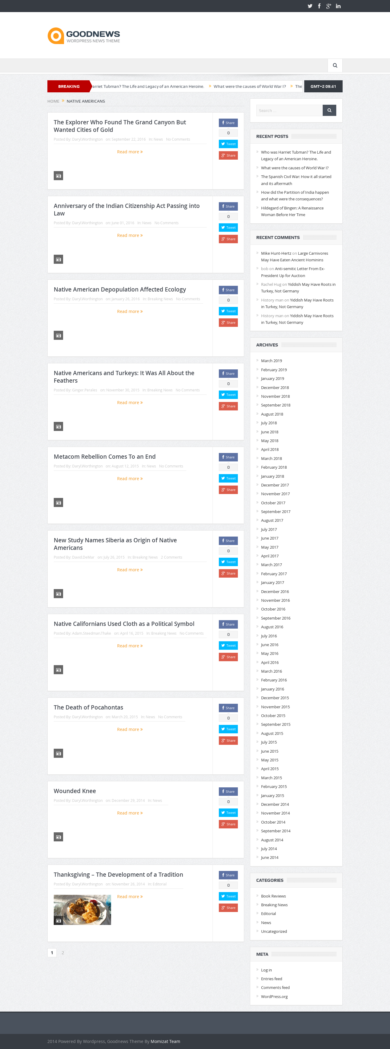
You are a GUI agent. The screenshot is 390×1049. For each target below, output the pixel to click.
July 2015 (269, 742)
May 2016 (269, 653)
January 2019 (272, 378)
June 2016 (269, 644)
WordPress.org (274, 996)
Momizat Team (165, 1041)
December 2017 (275, 485)
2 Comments (171, 557)
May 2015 (269, 760)
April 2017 (270, 556)
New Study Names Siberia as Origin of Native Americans (115, 544)
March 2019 (271, 360)
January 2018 (272, 476)
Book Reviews (273, 896)
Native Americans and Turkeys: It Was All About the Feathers (124, 376)
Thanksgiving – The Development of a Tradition (118, 874)
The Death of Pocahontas (88, 707)
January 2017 (272, 582)
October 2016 (273, 609)
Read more (130, 152)
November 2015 (275, 706)
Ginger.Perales (84, 389)
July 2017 (269, 529)
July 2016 (269, 636)
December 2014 (275, 804)
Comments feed (275, 987)
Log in (266, 970)
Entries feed (271, 978)
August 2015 (272, 733)
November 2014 (275, 813)
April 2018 (270, 449)
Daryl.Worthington (87, 139)
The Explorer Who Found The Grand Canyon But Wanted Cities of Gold (120, 126)
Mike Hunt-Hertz (276, 253)
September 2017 (275, 511)
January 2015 (272, 795)
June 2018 (269, 432)
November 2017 (275, 493)
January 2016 (272, 689)
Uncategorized (274, 931)
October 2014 (273, 822)
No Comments (178, 139)
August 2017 (272, 520)
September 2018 (275, 405)
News (158, 139)
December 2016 (275, 591)
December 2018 (275, 387)
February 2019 (274, 369)
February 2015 (274, 786)
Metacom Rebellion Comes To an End (105, 457)
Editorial (160, 884)
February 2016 (274, 680)
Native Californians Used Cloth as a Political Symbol (124, 624)
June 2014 (269, 857)
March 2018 (271, 458)
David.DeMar (83, 557)
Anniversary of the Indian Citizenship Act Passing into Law (127, 209)
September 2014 (275, 831)
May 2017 (269, 547)
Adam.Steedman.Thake (91, 633)
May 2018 (269, 440)
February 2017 (274, 573)
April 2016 (270, 662)
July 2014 (269, 848)
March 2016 (271, 671)
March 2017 (271, 564)
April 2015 (270, 768)
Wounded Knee (75, 791)
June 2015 (269, 751)
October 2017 (273, 502)
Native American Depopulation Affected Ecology (120, 289)
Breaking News (160, 298)
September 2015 (275, 724)
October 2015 (273, 715)
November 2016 (275, 600)
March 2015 (271, 777)
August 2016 (272, 627)
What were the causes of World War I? (261, 86)
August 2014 (272, 840)
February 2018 (274, 467)
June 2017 (269, 538)
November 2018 (275, 396)
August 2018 (272, 414)
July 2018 (269, 423)
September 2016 (275, 618)
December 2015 (275, 697)
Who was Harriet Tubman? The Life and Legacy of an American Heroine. (148, 86)
